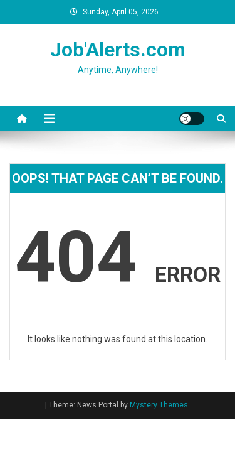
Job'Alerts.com (117, 50)
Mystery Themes (159, 405)
